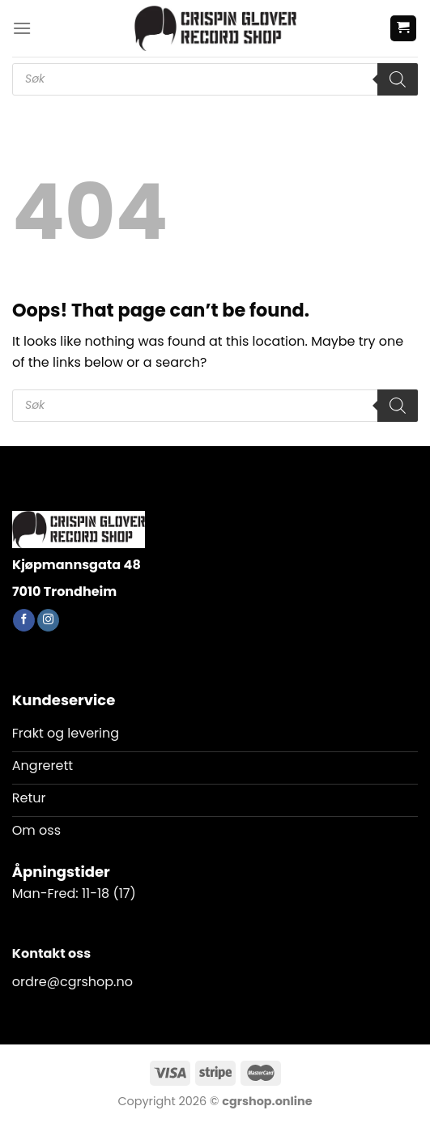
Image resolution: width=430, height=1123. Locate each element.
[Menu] (22, 28)
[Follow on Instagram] (48, 620)
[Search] (397, 79)
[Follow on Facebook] (24, 620)
